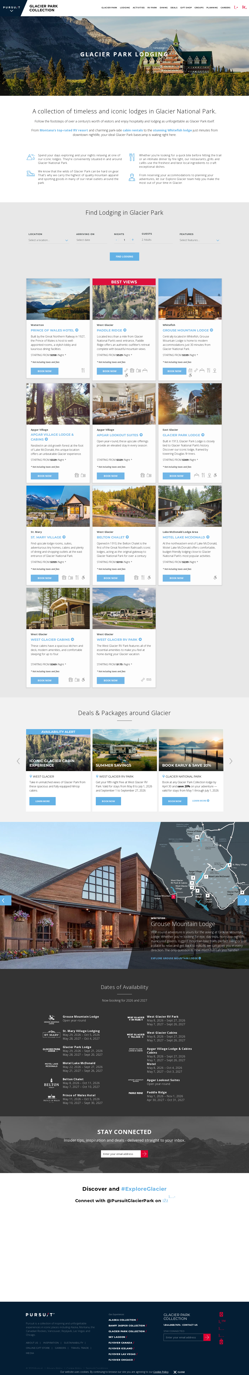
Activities (139, 8)
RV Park (152, 8)
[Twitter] (221, 1321)
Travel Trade (80, 1347)
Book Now (45, 371)
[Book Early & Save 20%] (191, 750)
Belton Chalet (111, 537)
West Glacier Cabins (50, 640)
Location (35, 234)
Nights (119, 234)
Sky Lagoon (117, 1337)
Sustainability (73, 1342)
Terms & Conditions (97, 1368)
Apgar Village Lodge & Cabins (52, 437)
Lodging (125, 8)
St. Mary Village (46, 537)
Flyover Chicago (121, 1359)
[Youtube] (221, 1335)
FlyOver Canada (120, 1342)
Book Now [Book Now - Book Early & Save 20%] (174, 801)
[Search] (244, 8)
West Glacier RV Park (117, 640)
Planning (212, 8)
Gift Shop (186, 8)
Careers (225, 8)
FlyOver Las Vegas (122, 1354)
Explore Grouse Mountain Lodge (174, 958)
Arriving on (85, 234)
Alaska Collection (122, 1319)
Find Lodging (124, 256)
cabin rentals (133, 130)
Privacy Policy (55, 1368)
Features (186, 234)
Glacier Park (109, 8)
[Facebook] (221, 1314)
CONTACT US (189, 1324)
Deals (174, 8)
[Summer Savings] (124, 750)
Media (30, 1353)
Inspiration (51, 1342)
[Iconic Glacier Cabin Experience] (58, 750)
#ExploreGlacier (144, 1189)
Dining (164, 8)
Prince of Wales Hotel (52, 330)
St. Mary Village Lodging (81, 1031)
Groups (199, 8)
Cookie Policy (160, 1371)
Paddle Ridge (109, 330)
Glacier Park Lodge (181, 435)
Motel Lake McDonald (184, 537)
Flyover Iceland (121, 1348)
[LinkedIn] (221, 1342)
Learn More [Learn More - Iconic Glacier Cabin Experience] (42, 801)
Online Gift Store (38, 1347)
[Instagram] (221, 1328)
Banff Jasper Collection (127, 1325)
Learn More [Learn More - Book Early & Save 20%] (199, 800)
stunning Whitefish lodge (172, 130)
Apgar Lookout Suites (117, 435)
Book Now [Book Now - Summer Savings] (108, 801)
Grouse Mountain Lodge (186, 330)
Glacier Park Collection (127, 1331)
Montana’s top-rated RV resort (64, 130)
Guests (147, 233)
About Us (32, 1342)
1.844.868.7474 (172, 1324)
